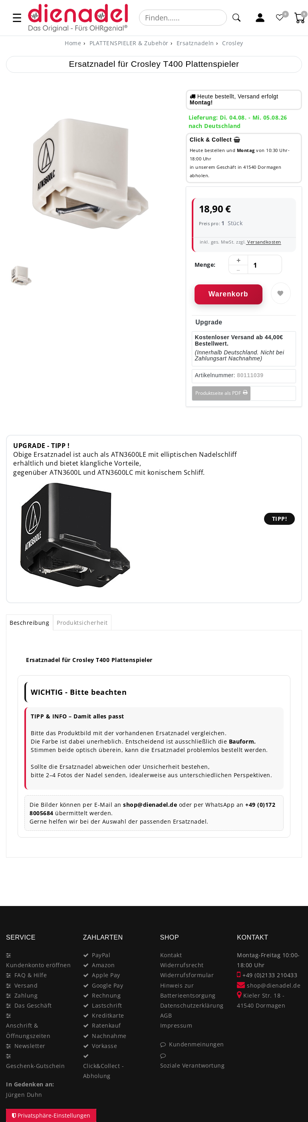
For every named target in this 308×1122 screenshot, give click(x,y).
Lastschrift (107, 1005)
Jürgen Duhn (24, 1094)
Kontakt (171, 955)
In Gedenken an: (30, 1084)
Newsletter (30, 1046)
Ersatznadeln (194, 43)
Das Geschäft (33, 1005)
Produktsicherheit (82, 622)
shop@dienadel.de (268, 985)
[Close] (292, 877)
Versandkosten (263, 242)
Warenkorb (228, 294)
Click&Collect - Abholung (103, 1071)
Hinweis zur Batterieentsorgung (188, 990)
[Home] (73, 43)
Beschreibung (29, 622)
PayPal (101, 955)
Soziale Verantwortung (192, 1065)
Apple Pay (106, 975)
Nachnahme (109, 1036)
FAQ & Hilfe (30, 975)
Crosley (232, 43)
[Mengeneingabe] (255, 264)
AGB (166, 1015)
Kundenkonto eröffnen (38, 965)
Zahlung (26, 995)
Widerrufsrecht (182, 965)
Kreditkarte (108, 1015)
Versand (26, 985)
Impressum (176, 1025)
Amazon (103, 965)
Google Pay (107, 985)
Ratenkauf (106, 1025)
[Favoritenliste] (280, 17)
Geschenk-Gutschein (35, 1066)
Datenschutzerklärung (192, 1005)
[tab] (29, 622)
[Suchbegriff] (183, 18)
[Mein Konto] (260, 17)
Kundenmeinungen (196, 1044)
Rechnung (106, 995)
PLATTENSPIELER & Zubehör (128, 43)
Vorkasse (104, 1046)
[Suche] (236, 18)
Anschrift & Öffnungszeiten (28, 1030)
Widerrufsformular (187, 975)
